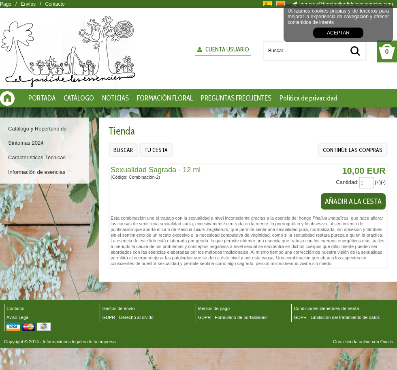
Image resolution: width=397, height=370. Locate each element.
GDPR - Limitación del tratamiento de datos (337, 317)
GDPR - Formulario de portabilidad (232, 317)
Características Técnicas (37, 157)
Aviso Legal (18, 317)
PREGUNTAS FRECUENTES (236, 98)
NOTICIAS (115, 98)
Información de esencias (36, 172)
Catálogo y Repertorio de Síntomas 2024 (37, 136)
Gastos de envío (118, 308)
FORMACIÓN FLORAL (165, 98)
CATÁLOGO (79, 98)
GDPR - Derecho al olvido (128, 317)
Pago (5, 4)
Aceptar (338, 33)
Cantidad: (347, 182)
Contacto (54, 4)
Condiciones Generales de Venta (326, 308)
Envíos (28, 4)
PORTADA (41, 98)
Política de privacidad (308, 98)
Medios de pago (214, 308)
